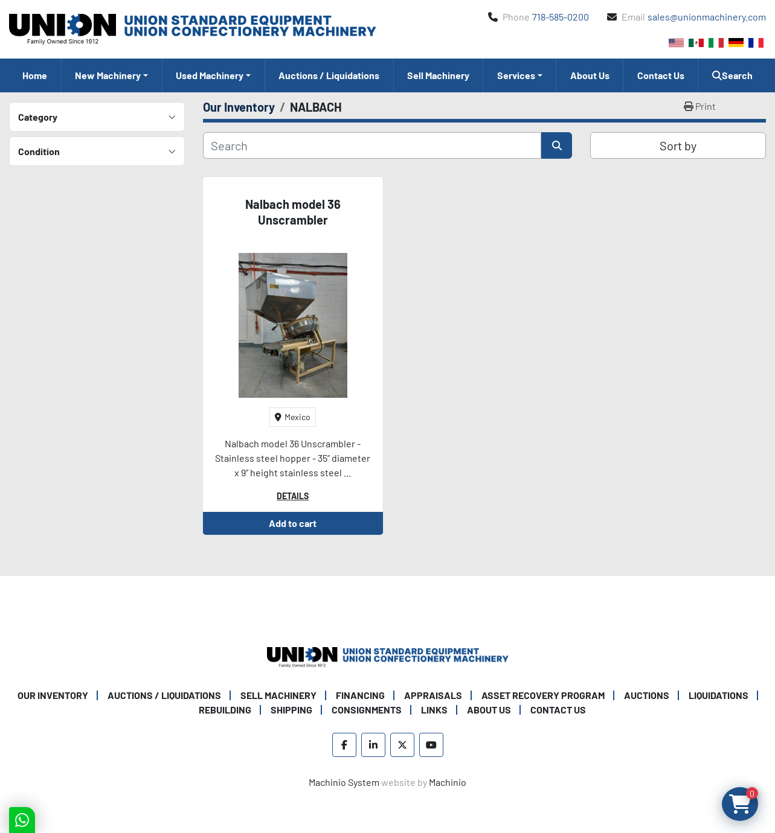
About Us (589, 75)
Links (434, 709)
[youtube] (431, 745)
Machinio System (344, 782)
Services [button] (516, 75)
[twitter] (402, 745)
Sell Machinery (438, 75)
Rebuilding (225, 709)
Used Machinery (209, 75)
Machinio (447, 782)
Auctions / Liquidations (328, 75)
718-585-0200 (560, 16)
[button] (112, 75)
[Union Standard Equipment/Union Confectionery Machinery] (388, 656)
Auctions (646, 695)
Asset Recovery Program (543, 695)
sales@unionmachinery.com (707, 16)
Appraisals (433, 695)
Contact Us (660, 75)
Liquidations (718, 695)
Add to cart (293, 523)
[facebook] (344, 745)
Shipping (291, 709)
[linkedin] (373, 745)
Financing (360, 695)
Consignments (367, 709)
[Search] (372, 145)
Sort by (678, 145)
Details (293, 496)
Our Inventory (53, 695)
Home (34, 75)
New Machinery (108, 75)
